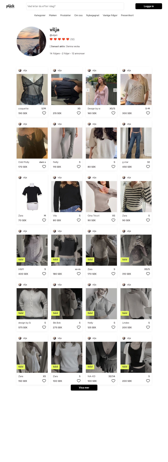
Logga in (149, 6)
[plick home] (10, 6)
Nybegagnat (92, 15)
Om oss (78, 15)
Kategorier (39, 15)
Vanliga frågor (110, 15)
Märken (53, 15)
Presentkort (127, 15)
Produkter (65, 15)
